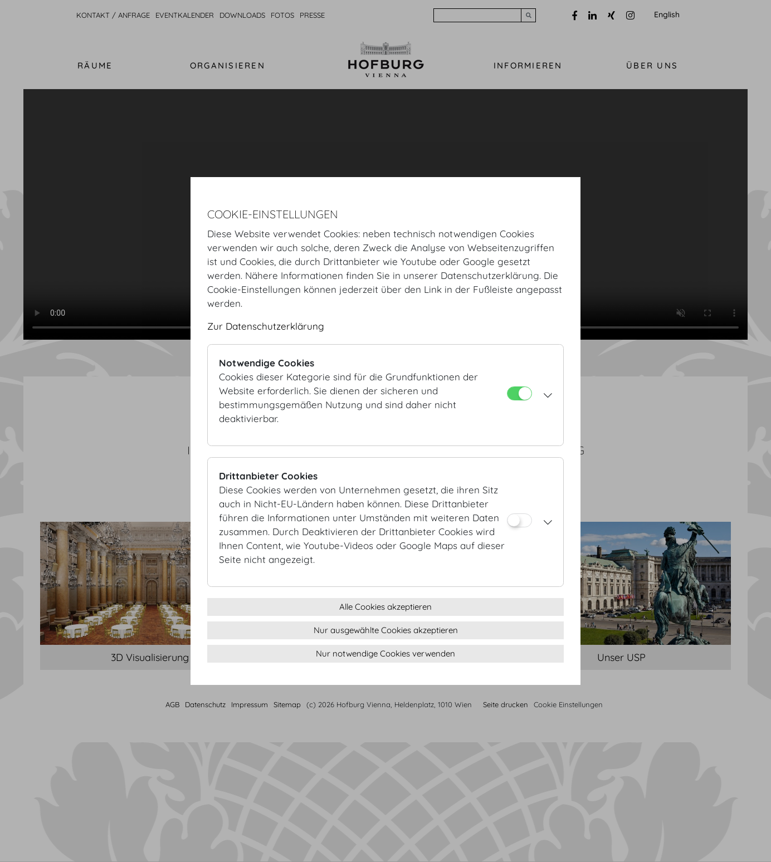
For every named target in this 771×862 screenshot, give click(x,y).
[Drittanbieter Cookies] (519, 520)
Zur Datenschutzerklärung (265, 326)
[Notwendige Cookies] (519, 393)
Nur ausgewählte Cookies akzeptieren (386, 630)
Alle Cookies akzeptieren (385, 606)
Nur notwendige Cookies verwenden (385, 653)
